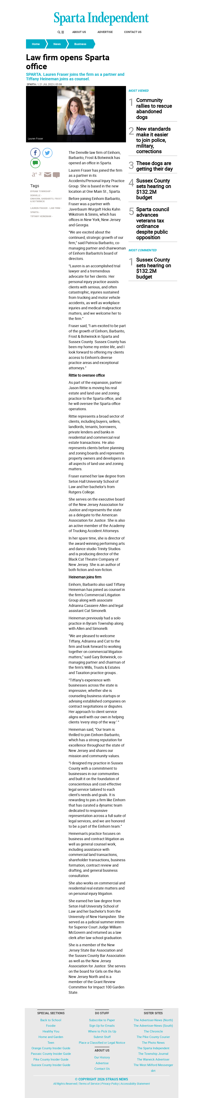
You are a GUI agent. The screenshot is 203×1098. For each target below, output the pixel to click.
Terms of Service (89, 1084)
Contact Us (133, 32)
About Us (79, 32)
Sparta (31, 84)
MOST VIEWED (138, 90)
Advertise (105, 32)
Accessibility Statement (135, 1084)
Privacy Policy (110, 1084)
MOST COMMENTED (142, 250)
